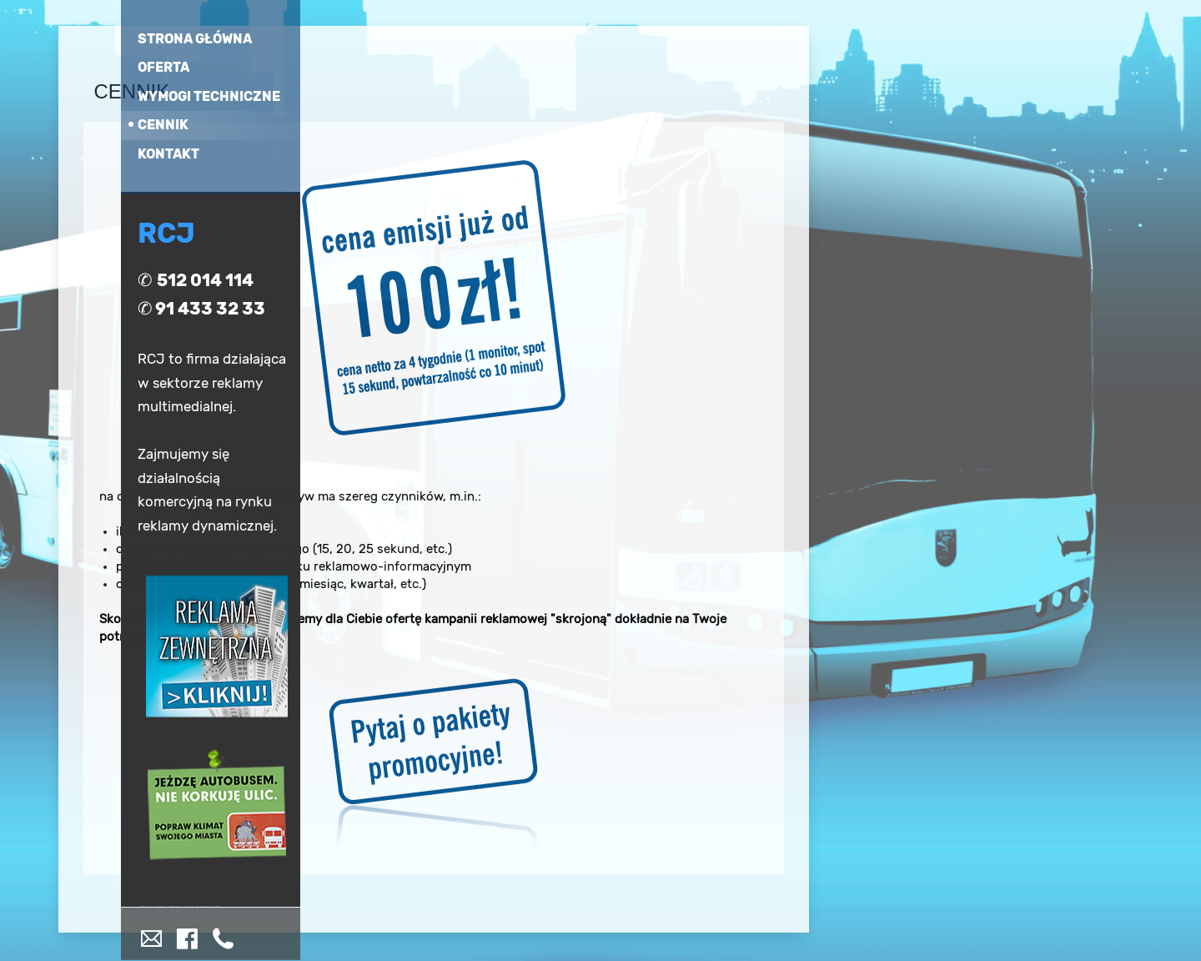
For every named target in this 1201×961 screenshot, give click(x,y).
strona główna (195, 39)
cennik (163, 125)
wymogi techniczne (209, 95)
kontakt (168, 153)
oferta (163, 67)
